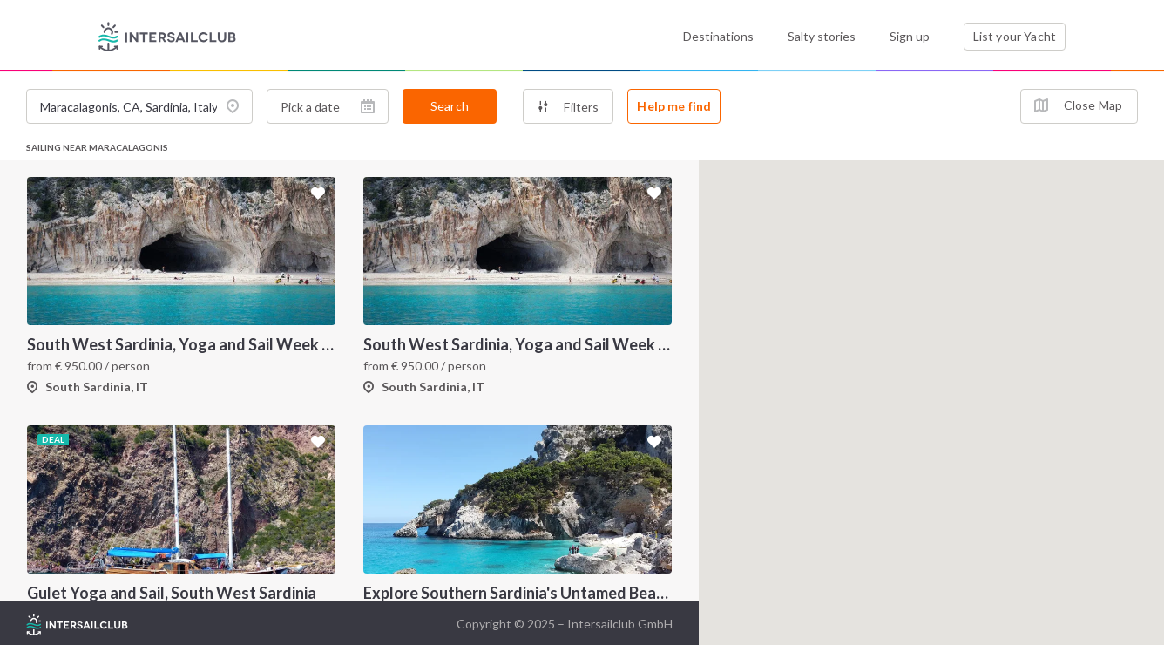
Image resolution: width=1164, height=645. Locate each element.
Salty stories (822, 36)
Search (449, 105)
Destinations (718, 36)
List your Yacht (1014, 36)
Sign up (910, 36)
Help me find (674, 105)
